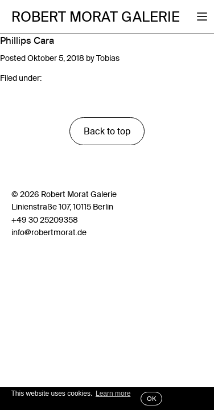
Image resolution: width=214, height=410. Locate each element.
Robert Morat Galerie (95, 17)
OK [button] (151, 399)
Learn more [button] (113, 393)
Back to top (107, 131)
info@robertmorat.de (49, 232)
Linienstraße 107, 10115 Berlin (62, 207)
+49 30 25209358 (44, 220)
